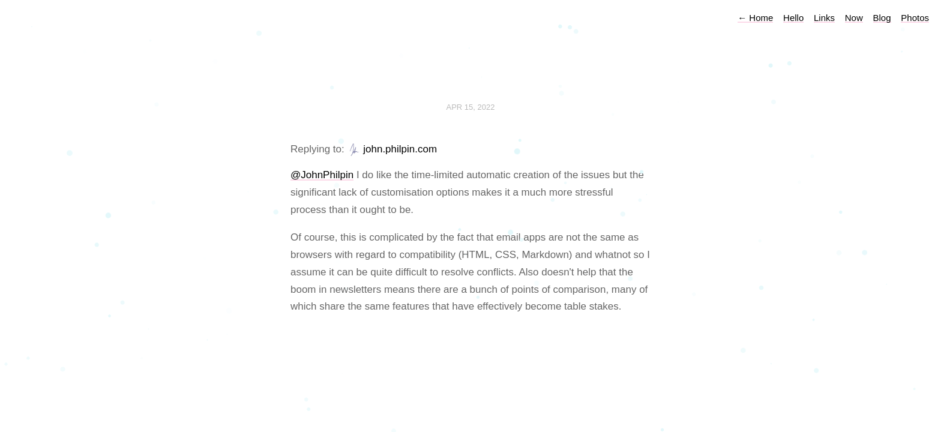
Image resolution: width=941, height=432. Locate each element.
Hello (793, 18)
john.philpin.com (400, 149)
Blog (882, 18)
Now (854, 18)
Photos (915, 18)
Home (755, 18)
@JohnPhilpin (321, 175)
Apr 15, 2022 (470, 107)
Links (824, 18)
